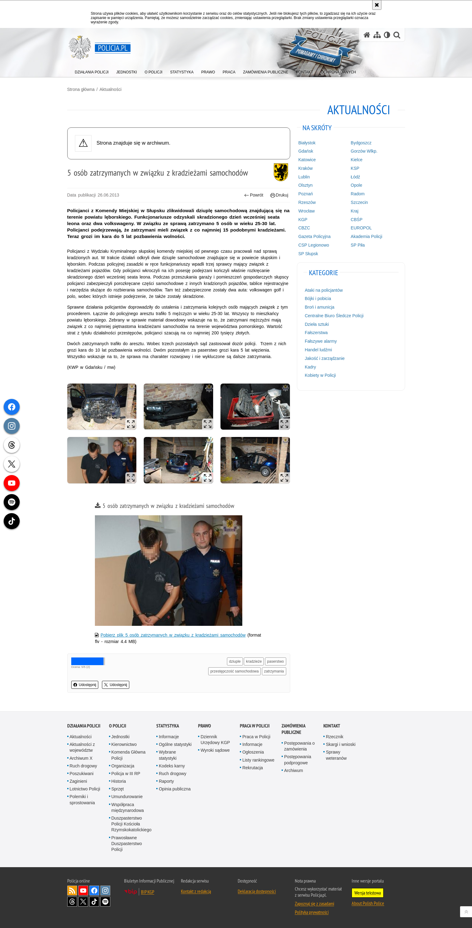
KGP (302, 219)
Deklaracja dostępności (257, 891)
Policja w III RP (125, 773)
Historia (118, 781)
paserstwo (275, 661)
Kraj (354, 211)
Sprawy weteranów (336, 755)
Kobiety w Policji (320, 375)
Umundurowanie (127, 796)
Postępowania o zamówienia (299, 746)
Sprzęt (117, 788)
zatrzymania (274, 671)
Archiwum (293, 770)
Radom (358, 193)
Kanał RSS (72, 890)
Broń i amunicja (319, 307)
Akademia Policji (366, 236)
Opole (356, 185)
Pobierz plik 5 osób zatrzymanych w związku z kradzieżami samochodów (172, 635)
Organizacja (123, 765)
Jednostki (120, 736)
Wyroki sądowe (215, 750)
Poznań (305, 193)
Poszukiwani (82, 773)
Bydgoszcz (361, 142)
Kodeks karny (172, 765)
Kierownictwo (124, 744)
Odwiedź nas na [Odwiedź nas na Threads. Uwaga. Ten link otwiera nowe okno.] (72, 902)
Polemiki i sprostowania (82, 799)
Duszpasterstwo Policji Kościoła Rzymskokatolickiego (131, 824)
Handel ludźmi (318, 349)
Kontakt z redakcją (196, 891)
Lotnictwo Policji (85, 788)
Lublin (304, 176)
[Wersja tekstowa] (387, 35)
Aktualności (110, 89)
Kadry (310, 367)
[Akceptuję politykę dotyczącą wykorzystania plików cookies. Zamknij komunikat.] (376, 5)
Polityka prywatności (312, 912)
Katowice (307, 159)
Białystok (306, 142)
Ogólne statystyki (175, 744)
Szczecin (359, 202)
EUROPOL (361, 227)
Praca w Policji (255, 726)
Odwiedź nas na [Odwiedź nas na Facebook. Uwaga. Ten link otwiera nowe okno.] (94, 890)
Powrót (253, 195)
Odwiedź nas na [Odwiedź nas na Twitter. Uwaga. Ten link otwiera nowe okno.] (83, 902)
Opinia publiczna (175, 788)
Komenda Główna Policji (128, 755)
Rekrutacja (252, 767)
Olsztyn (305, 185)
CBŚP (356, 219)
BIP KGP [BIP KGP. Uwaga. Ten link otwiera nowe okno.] (147, 892)
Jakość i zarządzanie (325, 358)
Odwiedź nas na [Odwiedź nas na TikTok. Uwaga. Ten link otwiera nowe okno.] (94, 902)
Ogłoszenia (253, 752)
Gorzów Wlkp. (364, 151)
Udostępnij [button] (84, 685)
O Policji (117, 726)
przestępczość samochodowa (234, 671)
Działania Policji (83, 726)
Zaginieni (78, 781)
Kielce (356, 159)
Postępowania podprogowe (297, 759)
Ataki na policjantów (324, 290)
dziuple (235, 661)
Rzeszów (307, 202)
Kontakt (331, 726)
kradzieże (254, 661)
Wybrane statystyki (168, 755)
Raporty (166, 781)
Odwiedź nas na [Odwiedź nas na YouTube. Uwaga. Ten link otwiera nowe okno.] (83, 890)
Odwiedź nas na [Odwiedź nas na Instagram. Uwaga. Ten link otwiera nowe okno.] (105, 890)
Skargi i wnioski (340, 744)
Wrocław (306, 211)
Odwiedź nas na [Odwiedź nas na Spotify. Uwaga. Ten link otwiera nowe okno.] (105, 902)
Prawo (204, 726)
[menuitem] (91, 70)
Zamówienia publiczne (293, 729)
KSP (355, 168)
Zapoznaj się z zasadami (314, 903)
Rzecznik (334, 736)
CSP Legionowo (313, 245)
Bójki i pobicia (318, 298)
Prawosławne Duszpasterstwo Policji (126, 843)
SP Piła (358, 245)
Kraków (305, 168)
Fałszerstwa (316, 332)
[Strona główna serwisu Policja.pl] (367, 35)
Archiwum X (81, 758)
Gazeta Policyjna (314, 236)
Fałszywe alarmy (321, 341)
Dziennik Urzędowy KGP (215, 739)
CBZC (304, 227)
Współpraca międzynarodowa (127, 807)
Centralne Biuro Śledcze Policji (334, 315)
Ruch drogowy (83, 765)
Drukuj (279, 195)
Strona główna (81, 89)
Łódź (355, 176)
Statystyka (167, 726)
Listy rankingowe (258, 760)
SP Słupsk (308, 253)
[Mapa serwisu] (377, 35)
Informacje (169, 736)
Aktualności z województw (82, 747)
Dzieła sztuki (317, 324)
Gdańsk (305, 151)
